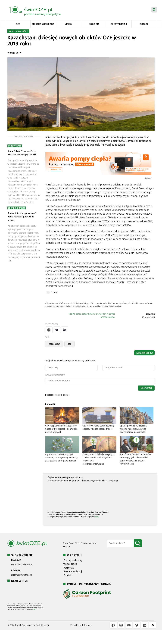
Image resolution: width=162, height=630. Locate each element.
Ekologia (93, 24)
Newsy (68, 24)
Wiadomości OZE (18, 31)
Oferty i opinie (119, 24)
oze (69, 344)
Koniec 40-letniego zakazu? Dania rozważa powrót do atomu (21, 217)
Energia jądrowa (16, 208)
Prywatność (75, 625)
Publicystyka (14, 145)
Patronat (68, 567)
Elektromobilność (43, 24)
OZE (18, 24)
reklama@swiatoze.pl (21, 575)
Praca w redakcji (72, 571)
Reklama (88, 625)
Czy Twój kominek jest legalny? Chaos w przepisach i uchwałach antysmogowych (61, 428)
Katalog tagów (144, 352)
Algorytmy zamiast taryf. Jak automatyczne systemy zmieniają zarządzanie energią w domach (61, 457)
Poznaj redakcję (72, 560)
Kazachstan (54, 344)
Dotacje (144, 24)
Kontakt (68, 575)
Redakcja (150, 314)
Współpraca (70, 563)
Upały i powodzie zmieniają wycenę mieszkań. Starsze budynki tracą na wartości (133, 428)
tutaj (97, 517)
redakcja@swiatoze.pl (21, 564)
